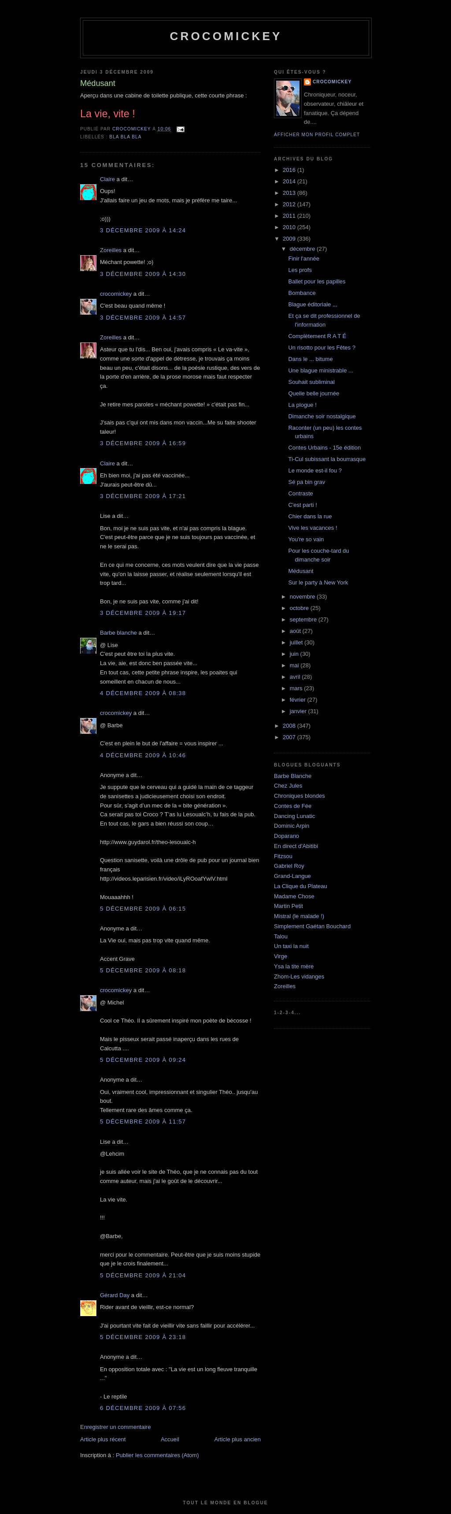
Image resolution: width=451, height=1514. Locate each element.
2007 (290, 737)
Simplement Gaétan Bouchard (312, 926)
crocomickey (226, 36)
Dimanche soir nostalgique (321, 416)
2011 (290, 215)
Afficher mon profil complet (317, 134)
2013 (290, 193)
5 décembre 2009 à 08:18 (143, 970)
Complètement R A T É (317, 336)
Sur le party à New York (318, 582)
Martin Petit (288, 906)
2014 (290, 181)
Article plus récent (103, 1439)
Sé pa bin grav (306, 482)
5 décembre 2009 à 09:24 (143, 1059)
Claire (107, 179)
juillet (297, 642)
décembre (303, 249)
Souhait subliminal (311, 382)
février (298, 699)
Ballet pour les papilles (316, 281)
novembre (303, 596)
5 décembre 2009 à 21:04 (143, 1275)
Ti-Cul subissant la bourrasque (327, 459)
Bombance (301, 293)
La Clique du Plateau (300, 886)
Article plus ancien (237, 1439)
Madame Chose (294, 896)
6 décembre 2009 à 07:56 (143, 1408)
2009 (290, 238)
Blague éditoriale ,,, (312, 304)
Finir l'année (303, 258)
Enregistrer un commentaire (115, 1427)
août (296, 631)
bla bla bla (125, 136)
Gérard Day (114, 1295)
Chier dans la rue (310, 516)
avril (296, 676)
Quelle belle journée (313, 393)
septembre (304, 619)
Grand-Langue (292, 876)
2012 (290, 204)
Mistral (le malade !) (299, 916)
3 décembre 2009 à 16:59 (143, 443)
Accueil (170, 1439)
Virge (280, 956)
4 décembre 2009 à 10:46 (143, 755)
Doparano (286, 836)
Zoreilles (111, 250)
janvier (299, 711)
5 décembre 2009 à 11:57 (143, 1121)
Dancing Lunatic (294, 816)
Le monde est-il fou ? (314, 470)
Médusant (300, 571)
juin (295, 654)
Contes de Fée (292, 806)
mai (295, 665)
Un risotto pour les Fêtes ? (321, 347)
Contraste (300, 493)
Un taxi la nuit (291, 946)
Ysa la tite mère (294, 966)
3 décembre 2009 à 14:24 (143, 230)
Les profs (299, 270)
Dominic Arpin (291, 825)
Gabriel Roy (289, 866)
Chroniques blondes (299, 795)
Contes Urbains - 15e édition (324, 447)
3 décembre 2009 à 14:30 (143, 274)
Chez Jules (288, 785)
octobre (300, 608)
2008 (290, 725)
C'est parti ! (302, 505)
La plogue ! (302, 405)
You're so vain (306, 539)
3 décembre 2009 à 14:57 (143, 317)
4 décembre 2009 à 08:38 (143, 693)
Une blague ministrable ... (320, 370)
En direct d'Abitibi (296, 846)
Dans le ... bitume (310, 359)
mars (297, 688)
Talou (281, 936)
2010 (290, 227)
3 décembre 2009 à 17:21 (143, 496)
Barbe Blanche (292, 776)
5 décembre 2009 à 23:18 (143, 1337)
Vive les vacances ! (312, 528)
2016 (290, 170)
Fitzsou (283, 856)
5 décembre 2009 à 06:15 (143, 908)
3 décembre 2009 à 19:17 (143, 613)
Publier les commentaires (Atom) (157, 1455)
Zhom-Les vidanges (299, 976)
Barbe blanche (118, 632)
